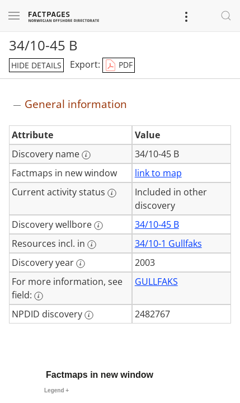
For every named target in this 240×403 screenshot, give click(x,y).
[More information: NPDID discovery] (88, 315)
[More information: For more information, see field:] (38, 296)
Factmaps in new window (99, 374)
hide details (36, 65)
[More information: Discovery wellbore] (98, 225)
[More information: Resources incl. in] (91, 244)
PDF (119, 65)
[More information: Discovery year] (80, 263)
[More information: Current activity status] (111, 193)
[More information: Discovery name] (86, 155)
